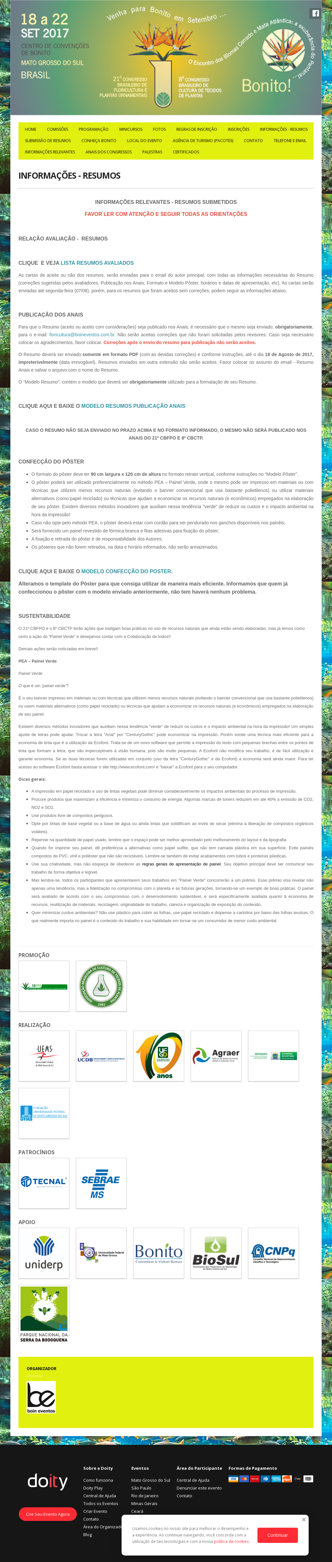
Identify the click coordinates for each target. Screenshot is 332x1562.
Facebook (315, 13)
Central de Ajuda (99, 1496)
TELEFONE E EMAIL (290, 140)
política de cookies (232, 1541)
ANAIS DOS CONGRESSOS (109, 152)
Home (30, 129)
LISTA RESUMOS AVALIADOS (97, 263)
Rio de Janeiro (145, 1496)
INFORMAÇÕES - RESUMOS (284, 129)
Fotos (159, 129)
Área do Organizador (104, 1527)
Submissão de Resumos (48, 140)
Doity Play (93, 1488)
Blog (87, 1534)
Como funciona (98, 1480)
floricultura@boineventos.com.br (81, 334)
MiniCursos (130, 129)
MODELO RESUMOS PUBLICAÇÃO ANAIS (133, 406)
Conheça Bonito (98, 140)
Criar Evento (95, 1511)
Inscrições (238, 129)
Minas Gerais (144, 1503)
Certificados (186, 152)
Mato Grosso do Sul (150, 1480)
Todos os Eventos (100, 1503)
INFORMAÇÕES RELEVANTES (50, 152)
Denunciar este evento (199, 1488)
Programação (94, 129)
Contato (253, 140)
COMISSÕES (57, 129)
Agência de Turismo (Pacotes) (203, 140)
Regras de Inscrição (196, 129)
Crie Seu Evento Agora (48, 1514)
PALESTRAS (152, 152)
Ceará (137, 1511)
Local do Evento (144, 140)
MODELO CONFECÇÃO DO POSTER (126, 571)
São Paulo (141, 1488)
